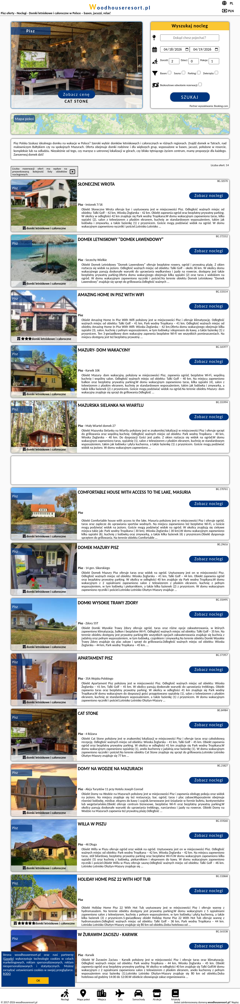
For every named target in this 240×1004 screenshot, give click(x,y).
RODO (7, 974)
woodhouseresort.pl (120, 7)
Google (8, 959)
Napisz (235, 1002)
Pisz (15, 188)
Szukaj (190, 97)
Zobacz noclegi (208, 195)
